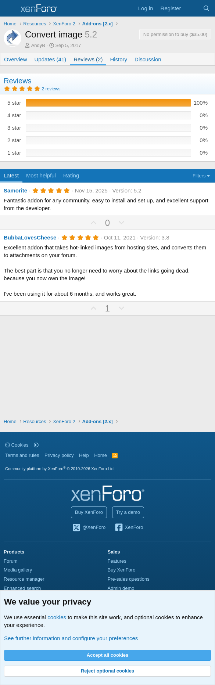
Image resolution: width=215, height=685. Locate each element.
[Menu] (10, 8)
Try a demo (128, 512)
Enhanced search (22, 588)
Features (117, 561)
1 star (14, 152)
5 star (14, 103)
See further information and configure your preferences (71, 638)
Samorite (15, 190)
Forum (11, 561)
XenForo (128, 528)
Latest (11, 175)
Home (100, 455)
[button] (36, 444)
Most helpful (41, 175)
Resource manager (24, 579)
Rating (71, 175)
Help (84, 455)
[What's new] (191, 8)
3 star (14, 128)
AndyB (38, 45)
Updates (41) (51, 59)
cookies (56, 617)
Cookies (17, 445)
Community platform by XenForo (60, 468)
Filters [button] (199, 176)
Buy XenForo (89, 512)
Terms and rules (22, 455)
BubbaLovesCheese (30, 237)
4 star (14, 115)
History (118, 59)
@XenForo (89, 528)
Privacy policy (59, 455)
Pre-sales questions (129, 579)
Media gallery (18, 570)
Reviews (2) (88, 59)
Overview (15, 59)
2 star (14, 140)
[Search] (206, 8)
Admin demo (121, 588)
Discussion (148, 59)
